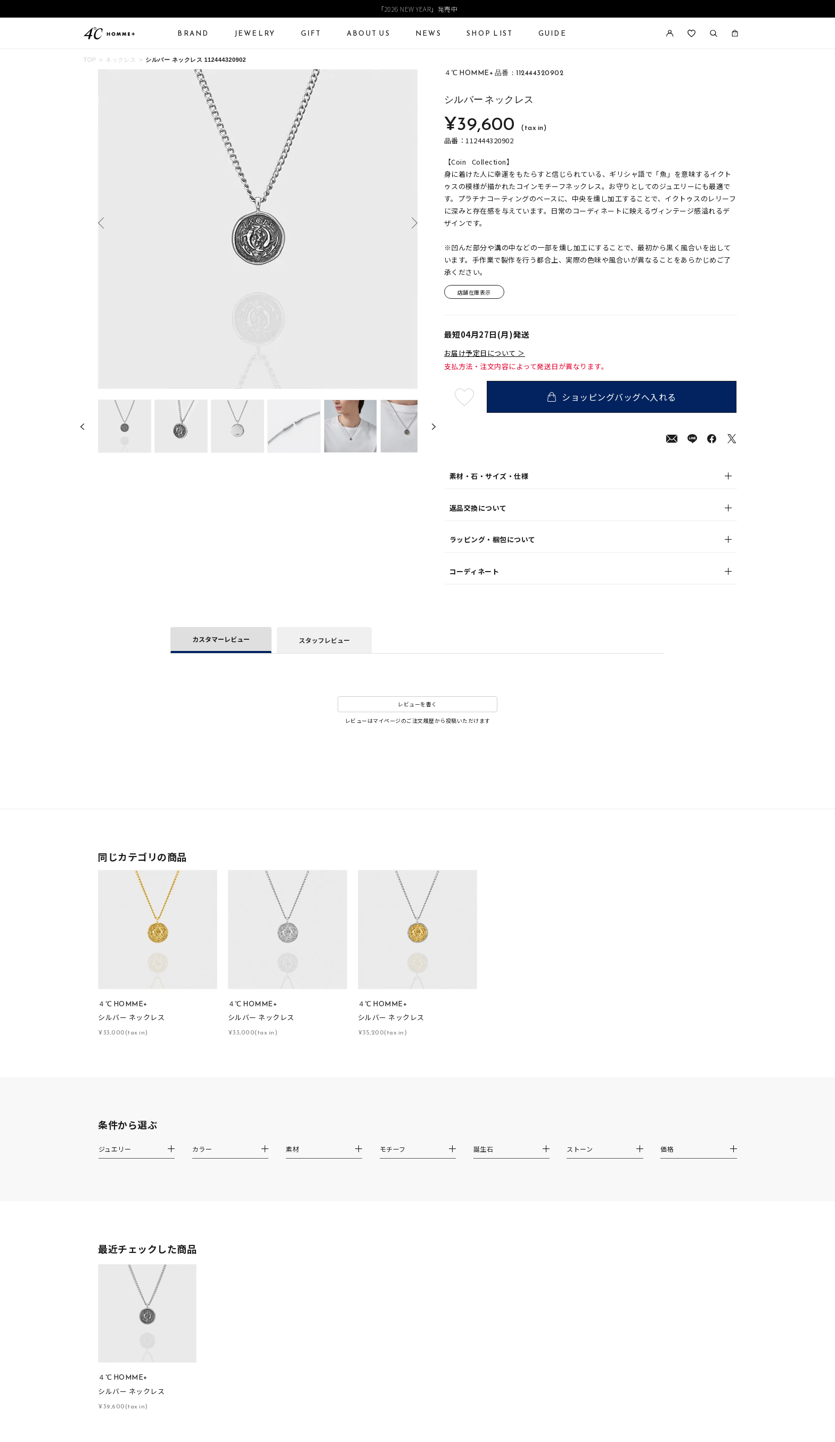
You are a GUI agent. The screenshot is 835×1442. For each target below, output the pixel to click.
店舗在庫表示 (474, 292)
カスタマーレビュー (221, 638)
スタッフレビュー (324, 640)
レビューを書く (417, 704)
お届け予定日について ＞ (484, 353)
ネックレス (120, 59)
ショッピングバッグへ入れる (611, 396)
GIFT (311, 33)
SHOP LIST (489, 33)
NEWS (428, 33)
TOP (90, 59)
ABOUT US (368, 33)
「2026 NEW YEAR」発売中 (417, 8)
